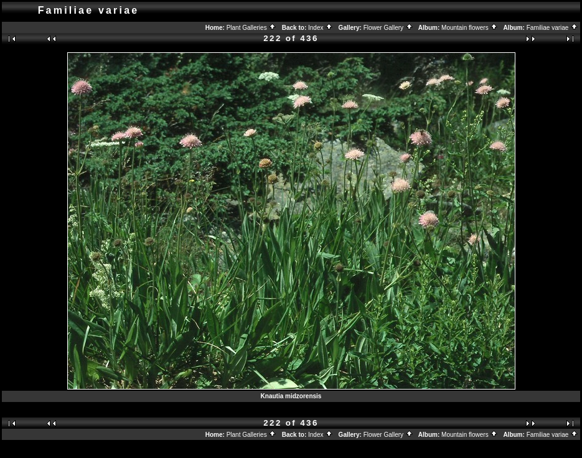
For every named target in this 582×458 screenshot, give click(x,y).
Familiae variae (553, 27)
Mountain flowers (469, 27)
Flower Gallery (388, 27)
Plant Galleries (252, 27)
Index (320, 27)
